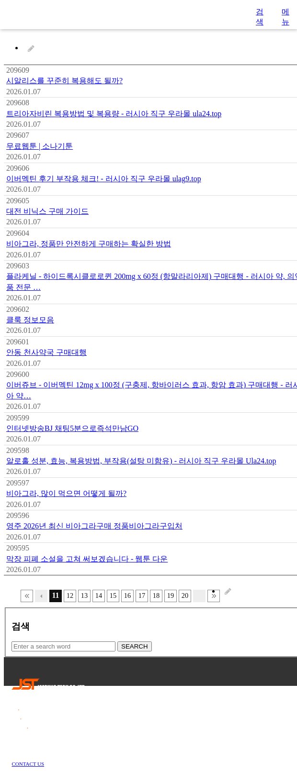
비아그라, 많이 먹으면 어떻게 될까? (66, 493)
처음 (27, 596)
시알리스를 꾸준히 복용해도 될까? (64, 81)
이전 (41, 596)
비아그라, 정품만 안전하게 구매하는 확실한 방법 (88, 244)
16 (127, 595)
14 (98, 595)
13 (84, 595)
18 (156, 595)
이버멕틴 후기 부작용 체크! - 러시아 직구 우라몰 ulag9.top (103, 179)
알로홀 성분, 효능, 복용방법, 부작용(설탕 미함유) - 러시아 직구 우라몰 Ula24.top (141, 461)
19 (170, 595)
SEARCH (134, 646)
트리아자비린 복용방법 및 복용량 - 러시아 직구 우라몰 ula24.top (113, 114)
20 (185, 595)
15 (113, 595)
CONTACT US (28, 764)
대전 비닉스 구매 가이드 (47, 211)
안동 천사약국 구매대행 (46, 352)
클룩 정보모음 (30, 320)
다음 (199, 596)
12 (70, 595)
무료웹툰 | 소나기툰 (39, 146)
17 (141, 595)
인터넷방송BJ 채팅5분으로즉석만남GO (72, 428)
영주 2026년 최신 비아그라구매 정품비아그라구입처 (94, 526)
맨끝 (213, 596)
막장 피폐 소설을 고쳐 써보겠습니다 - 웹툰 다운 (87, 559)
